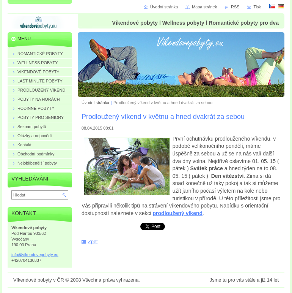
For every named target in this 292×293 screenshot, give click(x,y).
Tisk (257, 7)
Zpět (93, 241)
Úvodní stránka (95, 102)
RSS (235, 7)
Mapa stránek (204, 7)
